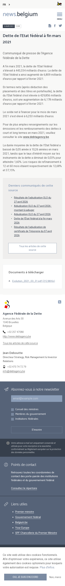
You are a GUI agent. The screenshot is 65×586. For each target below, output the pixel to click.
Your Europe (22, 527)
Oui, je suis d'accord (25, 577)
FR (4, 4)
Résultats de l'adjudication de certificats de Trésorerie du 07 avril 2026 (33, 231)
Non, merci (55, 577)
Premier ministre (24, 511)
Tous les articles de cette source (32, 248)
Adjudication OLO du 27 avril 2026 (32, 214)
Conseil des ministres (26, 410)
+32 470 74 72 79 (16, 366)
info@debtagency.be (14, 371)
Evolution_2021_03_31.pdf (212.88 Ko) (33, 281)
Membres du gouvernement (30, 414)
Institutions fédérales (26, 419)
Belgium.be (21, 522)
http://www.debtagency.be (17, 336)
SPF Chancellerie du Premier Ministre (36, 532)
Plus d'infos (47, 567)
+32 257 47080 (15, 332)
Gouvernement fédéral (28, 517)
